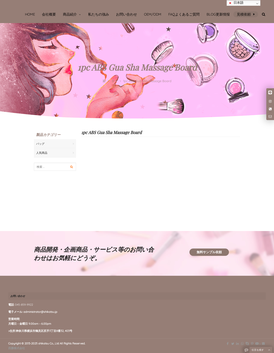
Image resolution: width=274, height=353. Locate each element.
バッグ (40, 143)
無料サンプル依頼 (209, 252)
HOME (30, 14)
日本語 (235, 3)
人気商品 (41, 152)
